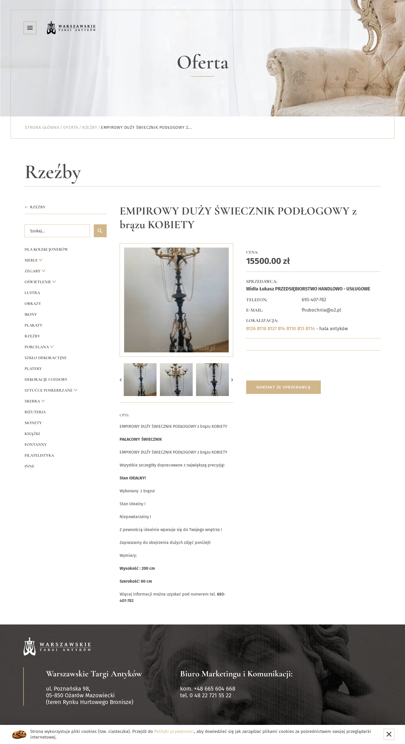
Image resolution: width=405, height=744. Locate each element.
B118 (261, 328)
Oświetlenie (38, 281)
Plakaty (33, 325)
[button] (121, 379)
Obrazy (33, 303)
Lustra (32, 292)
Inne (29, 466)
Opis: (124, 415)
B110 (291, 328)
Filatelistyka (39, 455)
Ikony (31, 314)
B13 (300, 328)
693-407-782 (314, 300)
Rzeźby (32, 336)
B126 (251, 328)
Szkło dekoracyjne (46, 357)
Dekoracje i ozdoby (46, 379)
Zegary (33, 271)
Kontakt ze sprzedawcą (283, 387)
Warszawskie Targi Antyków (94, 674)
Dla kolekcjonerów (46, 249)
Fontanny (36, 444)
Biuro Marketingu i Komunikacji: (236, 674)
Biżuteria (35, 412)
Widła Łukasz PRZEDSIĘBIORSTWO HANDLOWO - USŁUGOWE (308, 289)
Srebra (33, 401)
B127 (272, 328)
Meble (32, 260)
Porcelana (37, 347)
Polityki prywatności (174, 731)
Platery (33, 368)
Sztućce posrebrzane (49, 390)
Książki (32, 433)
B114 (310, 328)
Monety (33, 422)
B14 (281, 328)
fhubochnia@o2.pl (321, 310)
